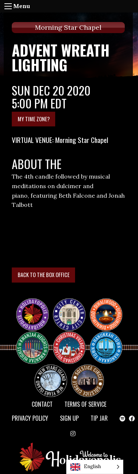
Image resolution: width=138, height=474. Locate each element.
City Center (68, 308)
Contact (42, 404)
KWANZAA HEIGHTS (35, 341)
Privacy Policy (30, 418)
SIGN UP (69, 418)
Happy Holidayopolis (35, 308)
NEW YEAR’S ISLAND (51, 377)
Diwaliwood (109, 305)
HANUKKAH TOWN (109, 341)
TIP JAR (99, 418)
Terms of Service (85, 404)
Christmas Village (72, 341)
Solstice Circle (88, 374)
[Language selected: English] (94, 467)
